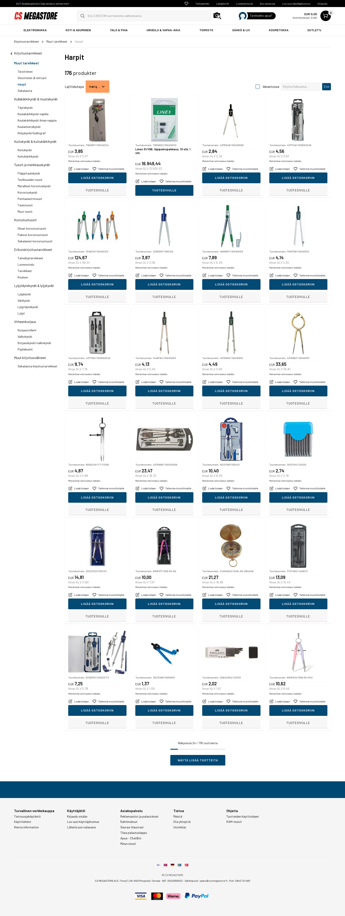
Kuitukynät (25, 150)
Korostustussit (25, 220)
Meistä (177, 816)
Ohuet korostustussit (32, 228)
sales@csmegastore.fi (213, 880)
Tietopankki (202, 3)
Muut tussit (25, 211)
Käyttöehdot (22, 821)
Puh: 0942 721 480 (239, 880)
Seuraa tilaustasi (131, 827)
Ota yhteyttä (182, 821)
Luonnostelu (26, 264)
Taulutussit (25, 205)
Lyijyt (21, 313)
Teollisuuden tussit (30, 179)
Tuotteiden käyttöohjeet (242, 816)
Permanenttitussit (30, 199)
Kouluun (23, 277)
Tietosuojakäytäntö (27, 816)
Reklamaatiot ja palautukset (139, 816)
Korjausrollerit (27, 330)
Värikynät (24, 300)
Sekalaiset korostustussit (35, 241)
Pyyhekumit (25, 349)
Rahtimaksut (129, 821)
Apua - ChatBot (130, 838)
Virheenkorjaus (25, 321)
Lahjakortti (222, 3)
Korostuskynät (27, 192)
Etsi (326, 86)
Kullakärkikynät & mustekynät (36, 99)
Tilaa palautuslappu (133, 832)
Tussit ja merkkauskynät (32, 165)
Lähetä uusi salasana (81, 827)
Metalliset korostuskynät (34, 186)
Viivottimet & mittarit (32, 78)
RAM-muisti (234, 821)
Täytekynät (25, 107)
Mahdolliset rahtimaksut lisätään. (84, 181)
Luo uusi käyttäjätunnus (296, 3)
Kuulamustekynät (29, 127)
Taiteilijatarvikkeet (30, 258)
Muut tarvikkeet (26, 63)
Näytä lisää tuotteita (198, 760)
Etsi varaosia (267, 3)
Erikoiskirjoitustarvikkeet (33, 249)
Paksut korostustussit (33, 235)
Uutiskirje (179, 827)
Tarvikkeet (25, 271)
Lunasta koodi (244, 3)
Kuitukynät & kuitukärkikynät (35, 141)
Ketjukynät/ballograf (32, 133)
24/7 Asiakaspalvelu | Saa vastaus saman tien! (42, 3)
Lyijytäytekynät (28, 307)
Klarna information (26, 827)
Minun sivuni (128, 843)
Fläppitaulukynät (29, 173)
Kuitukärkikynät (28, 156)
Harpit (22, 84)
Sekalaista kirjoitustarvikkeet (37, 366)
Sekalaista (25, 91)
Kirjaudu (322, 3)
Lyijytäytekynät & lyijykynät (34, 285)
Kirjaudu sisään (77, 816)
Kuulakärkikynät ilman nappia (37, 120)
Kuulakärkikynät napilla (33, 114)
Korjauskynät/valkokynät (34, 343)
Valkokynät (25, 336)
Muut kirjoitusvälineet (30, 358)
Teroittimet (25, 71)
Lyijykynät (24, 294)
